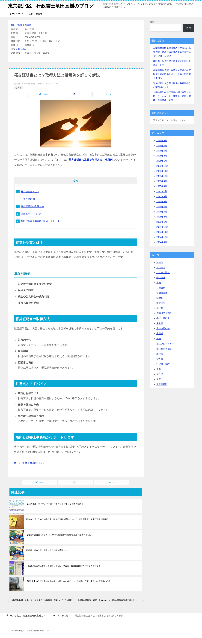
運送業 (159, 374)
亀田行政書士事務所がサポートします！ (41, 221)
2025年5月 (161, 201)
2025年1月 (161, 222)
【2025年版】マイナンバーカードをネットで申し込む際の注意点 (54, 504)
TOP (32, 615)
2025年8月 (161, 186)
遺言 (158, 379)
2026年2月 (161, 155)
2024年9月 (161, 242)
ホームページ (16, 13)
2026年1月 (161, 160)
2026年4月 (161, 145)
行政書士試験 (163, 364)
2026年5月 (161, 140)
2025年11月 (162, 171)
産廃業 (159, 333)
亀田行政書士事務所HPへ (29, 463)
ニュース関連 (163, 272)
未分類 (159, 323)
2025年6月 (161, 196)
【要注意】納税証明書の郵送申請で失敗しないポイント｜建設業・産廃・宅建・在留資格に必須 (68, 581)
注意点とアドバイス (31, 214)
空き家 (159, 359)
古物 (158, 282)
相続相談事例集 (164, 349)
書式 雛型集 (163, 318)
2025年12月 (162, 166)
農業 (158, 369)
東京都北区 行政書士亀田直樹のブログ (51, 5)
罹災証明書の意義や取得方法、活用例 (90, 159)
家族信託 (160, 303)
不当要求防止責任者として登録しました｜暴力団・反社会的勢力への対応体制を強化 (63, 566)
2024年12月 (162, 227)
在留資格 (160, 288)
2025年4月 (161, 206)
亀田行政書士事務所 (21, 25)
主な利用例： (30, 199)
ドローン (160, 267)
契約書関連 (161, 293)
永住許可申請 (163, 328)
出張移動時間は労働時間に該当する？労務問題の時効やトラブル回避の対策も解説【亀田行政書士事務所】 (43, 600)
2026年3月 (161, 150)
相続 (158, 338)
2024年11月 (162, 232)
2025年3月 (161, 211)
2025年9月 (161, 181)
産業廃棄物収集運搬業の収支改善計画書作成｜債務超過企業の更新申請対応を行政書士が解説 (172, 52)
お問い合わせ (35, 13)
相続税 (159, 354)
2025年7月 (161, 191)
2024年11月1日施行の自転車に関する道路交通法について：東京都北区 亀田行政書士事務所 (67, 519)
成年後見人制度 (164, 313)
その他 (18, 88)
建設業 (159, 308)
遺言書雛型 (161, 384)
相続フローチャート (166, 343)
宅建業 (159, 298)
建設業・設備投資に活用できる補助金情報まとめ (47, 550)
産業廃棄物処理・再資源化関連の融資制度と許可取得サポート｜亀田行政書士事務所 (172, 74)
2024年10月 (162, 237)
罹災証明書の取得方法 (32, 206)
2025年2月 (161, 216)
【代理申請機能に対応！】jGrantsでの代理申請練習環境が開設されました (58, 535)
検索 (152, 22)
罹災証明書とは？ (30, 191)
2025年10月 (162, 176)
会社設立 (160, 277)
